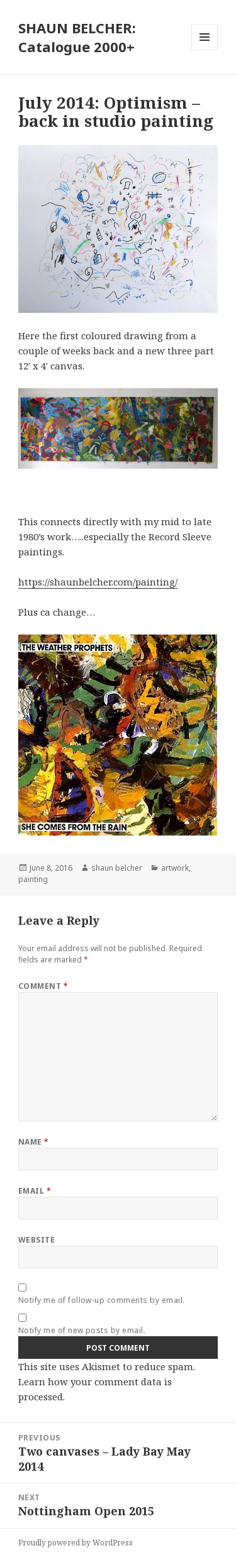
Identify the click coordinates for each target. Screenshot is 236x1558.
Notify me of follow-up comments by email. (101, 1300)
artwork (175, 868)
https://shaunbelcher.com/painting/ (97, 581)
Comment (43, 986)
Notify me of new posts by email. (81, 1330)
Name (33, 1141)
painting (33, 879)
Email (34, 1190)
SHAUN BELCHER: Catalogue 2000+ (77, 37)
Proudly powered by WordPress (75, 1542)
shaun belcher (116, 868)
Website (36, 1239)
